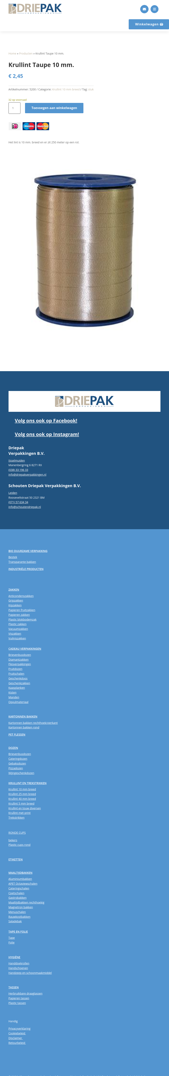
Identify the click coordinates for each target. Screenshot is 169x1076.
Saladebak (15, 921)
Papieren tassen (19, 998)
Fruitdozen (15, 669)
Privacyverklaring (20, 1028)
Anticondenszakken (21, 596)
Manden (14, 697)
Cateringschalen (19, 888)
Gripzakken (16, 600)
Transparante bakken (22, 562)
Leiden (13, 493)
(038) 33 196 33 (18, 470)
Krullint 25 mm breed (22, 794)
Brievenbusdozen (20, 655)
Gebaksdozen (17, 763)
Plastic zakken (18, 624)
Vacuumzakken (18, 629)
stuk (91, 89)
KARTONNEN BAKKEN (23, 716)
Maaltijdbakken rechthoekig (26, 902)
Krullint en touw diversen (25, 808)
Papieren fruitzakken (22, 610)
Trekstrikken (17, 817)
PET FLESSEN (17, 734)
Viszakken (15, 633)
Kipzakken (15, 605)
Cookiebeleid (17, 1033)
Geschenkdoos (18, 678)
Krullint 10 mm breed (66, 89)
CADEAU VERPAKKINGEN (25, 649)
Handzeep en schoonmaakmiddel (30, 973)
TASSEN (14, 987)
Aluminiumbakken (20, 879)
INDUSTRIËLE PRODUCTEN (26, 569)
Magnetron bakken (21, 907)
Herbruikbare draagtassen (25, 993)
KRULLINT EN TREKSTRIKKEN (28, 783)
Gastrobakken (18, 898)
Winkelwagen (147, 24)
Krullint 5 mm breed (21, 803)
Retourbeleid (17, 1043)
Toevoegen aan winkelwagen (54, 108)
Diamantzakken (19, 659)
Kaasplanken (17, 688)
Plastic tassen (17, 1003)
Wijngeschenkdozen (21, 773)
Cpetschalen (16, 893)
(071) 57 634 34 (18, 502)
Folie (12, 942)
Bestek (13, 557)
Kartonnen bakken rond (24, 727)
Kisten (12, 692)
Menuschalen (17, 912)
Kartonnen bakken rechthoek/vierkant (33, 723)
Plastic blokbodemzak (23, 619)
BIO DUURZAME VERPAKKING (28, 551)
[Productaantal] (14, 108)
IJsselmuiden (17, 460)
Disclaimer (16, 1038)
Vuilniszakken (17, 638)
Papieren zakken (19, 615)
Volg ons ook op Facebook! (46, 420)
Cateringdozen (18, 759)
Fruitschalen (16, 673)
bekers (13, 840)
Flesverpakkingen (20, 664)
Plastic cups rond (20, 845)
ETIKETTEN (16, 859)
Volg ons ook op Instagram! (47, 434)
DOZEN (13, 748)
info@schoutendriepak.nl (25, 507)
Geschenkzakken (19, 683)
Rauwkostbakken (20, 917)
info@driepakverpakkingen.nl (27, 474)
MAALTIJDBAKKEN (21, 873)
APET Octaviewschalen (23, 883)
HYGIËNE (14, 957)
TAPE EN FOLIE (18, 931)
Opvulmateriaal (19, 702)
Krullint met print (20, 813)
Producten (26, 53)
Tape (12, 938)
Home (12, 53)
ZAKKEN (14, 589)
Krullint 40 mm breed (22, 799)
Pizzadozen (16, 768)
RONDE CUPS (17, 833)
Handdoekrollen (19, 963)
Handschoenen (18, 968)
